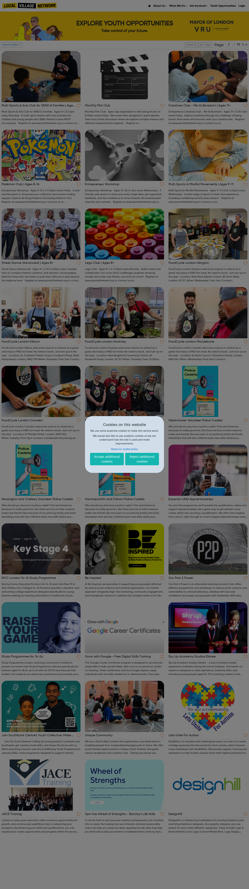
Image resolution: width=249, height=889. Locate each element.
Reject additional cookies (142, 459)
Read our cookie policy (124, 449)
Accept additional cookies (107, 459)
